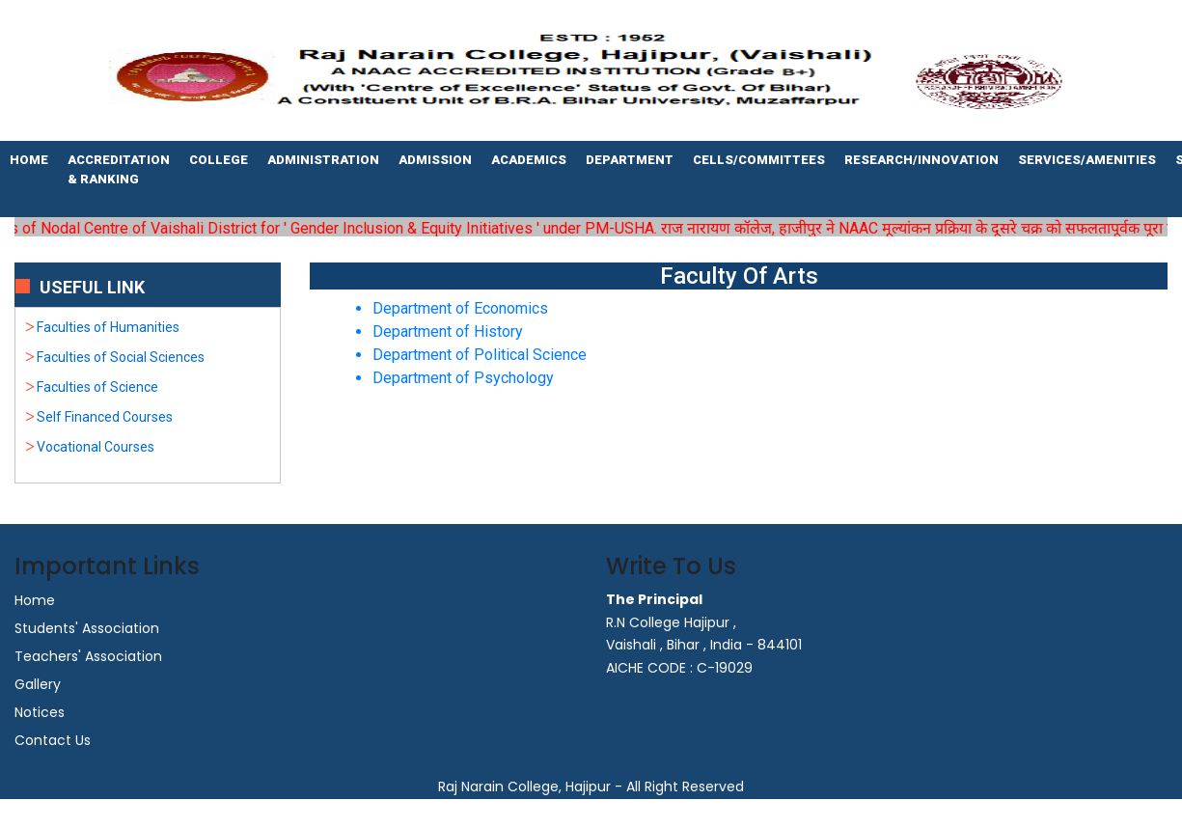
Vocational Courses (95, 447)
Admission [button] (435, 159)
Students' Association (86, 628)
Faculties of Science (97, 387)
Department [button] (629, 159)
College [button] (218, 159)
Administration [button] (323, 159)
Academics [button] (528, 159)
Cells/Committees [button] (759, 159)
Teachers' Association (88, 656)
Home (29, 159)
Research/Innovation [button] (921, 159)
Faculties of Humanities (108, 327)
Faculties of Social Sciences (121, 357)
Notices (39, 712)
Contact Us (52, 740)
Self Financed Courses (105, 417)
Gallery (37, 684)
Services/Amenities (1087, 159)
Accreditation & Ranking (119, 169)
